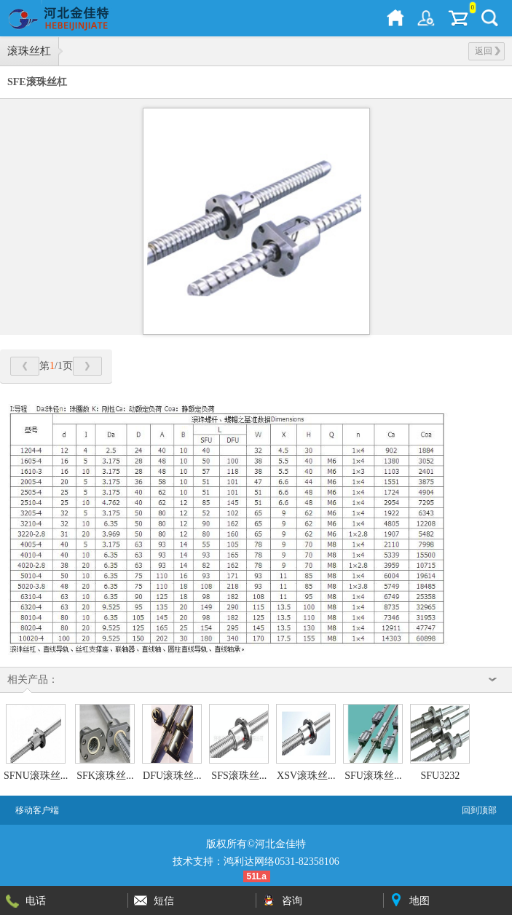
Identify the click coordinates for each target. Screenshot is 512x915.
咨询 (292, 900)
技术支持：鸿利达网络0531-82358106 (256, 861)
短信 (164, 900)
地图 (419, 900)
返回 (487, 51)
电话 (35, 900)
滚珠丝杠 (29, 51)
